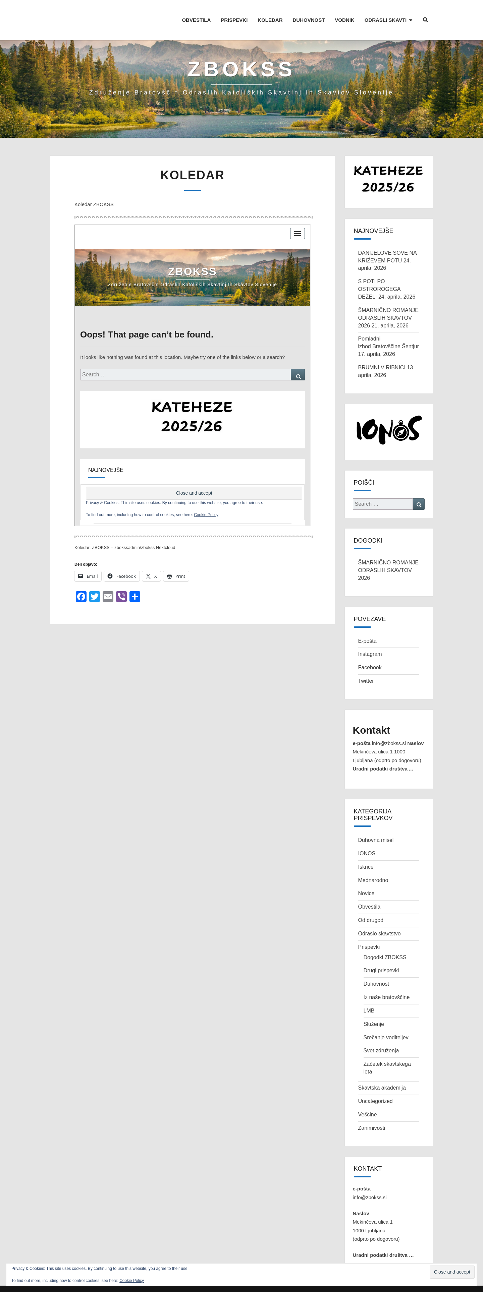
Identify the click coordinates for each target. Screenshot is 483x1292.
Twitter (366, 704)
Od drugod (371, 943)
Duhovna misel (376, 863)
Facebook (370, 690)
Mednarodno (373, 903)
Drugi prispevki (381, 993)
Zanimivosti (371, 1151)
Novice (366, 916)
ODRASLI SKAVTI (386, 20)
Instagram (370, 677)
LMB (369, 1034)
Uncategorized (375, 1124)
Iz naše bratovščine (387, 1020)
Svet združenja (381, 1073)
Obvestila (369, 930)
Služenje (374, 1047)
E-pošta (367, 664)
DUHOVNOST (308, 20)
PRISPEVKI (234, 20)
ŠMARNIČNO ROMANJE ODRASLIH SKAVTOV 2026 (388, 340)
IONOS (367, 876)
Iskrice (366, 890)
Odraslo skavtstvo (379, 956)
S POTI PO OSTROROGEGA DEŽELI (379, 312)
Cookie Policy (131, 1280)
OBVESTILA (196, 20)
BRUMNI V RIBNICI (382, 390)
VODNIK (344, 20)
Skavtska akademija (382, 1111)
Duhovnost (376, 1007)
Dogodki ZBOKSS (385, 980)
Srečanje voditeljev (386, 1060)
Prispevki (369, 970)
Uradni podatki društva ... (383, 792)
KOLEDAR (270, 20)
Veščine (367, 1137)
